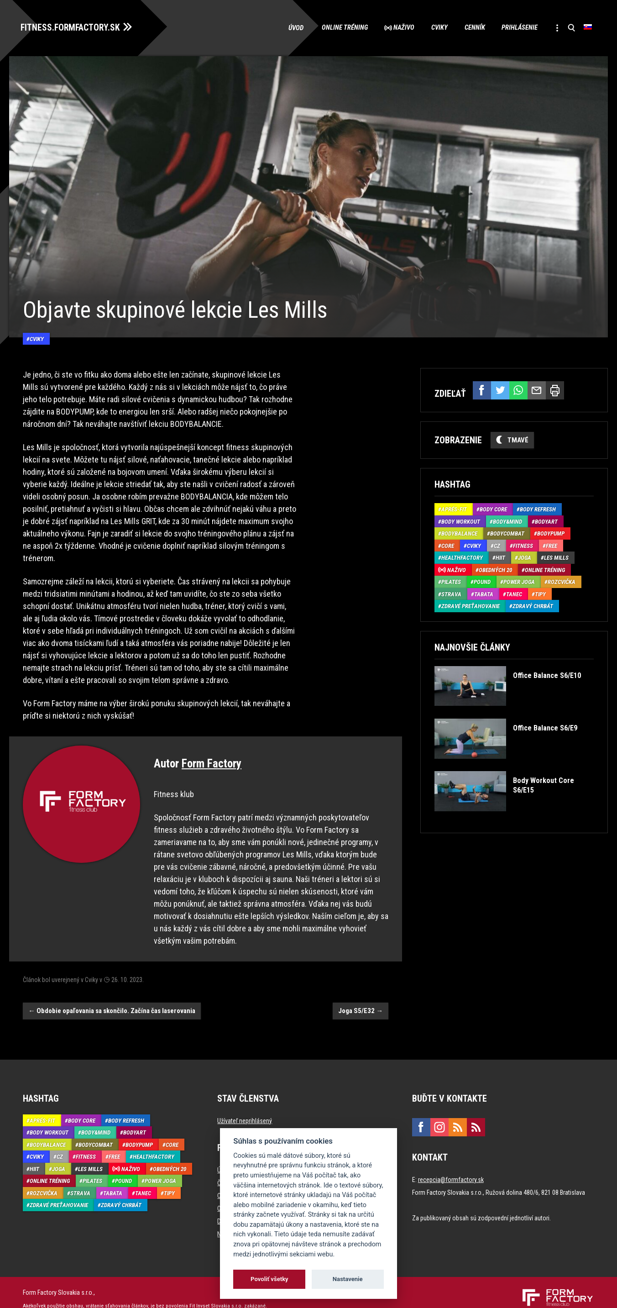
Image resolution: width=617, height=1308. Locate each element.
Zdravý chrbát (532, 604)
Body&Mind (507, 520)
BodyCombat (507, 532)
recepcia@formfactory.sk (451, 1167)
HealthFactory (462, 556)
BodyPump (551, 532)
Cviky (432, 27)
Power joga (519, 580)
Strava (451, 592)
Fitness (523, 544)
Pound (482, 580)
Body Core (493, 507)
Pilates (451, 580)
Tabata (483, 592)
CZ (497, 544)
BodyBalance (459, 532)
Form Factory (211, 750)
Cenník (469, 27)
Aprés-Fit (454, 507)
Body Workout (460, 520)
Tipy (540, 592)
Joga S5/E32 (360, 998)
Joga (524, 556)
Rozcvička (561, 580)
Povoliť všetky (269, 1279)
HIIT (500, 556)
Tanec (514, 592)
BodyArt (546, 520)
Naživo (395, 27)
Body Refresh (538, 507)
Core (447, 544)
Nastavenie (348, 1279)
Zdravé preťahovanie (470, 604)
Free (551, 544)
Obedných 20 (495, 568)
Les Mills (556, 556)
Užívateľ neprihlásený (244, 1108)
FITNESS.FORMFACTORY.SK (74, 26)
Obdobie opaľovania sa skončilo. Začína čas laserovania (111, 998)
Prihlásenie (515, 27)
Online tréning (333, 27)
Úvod (284, 27)
